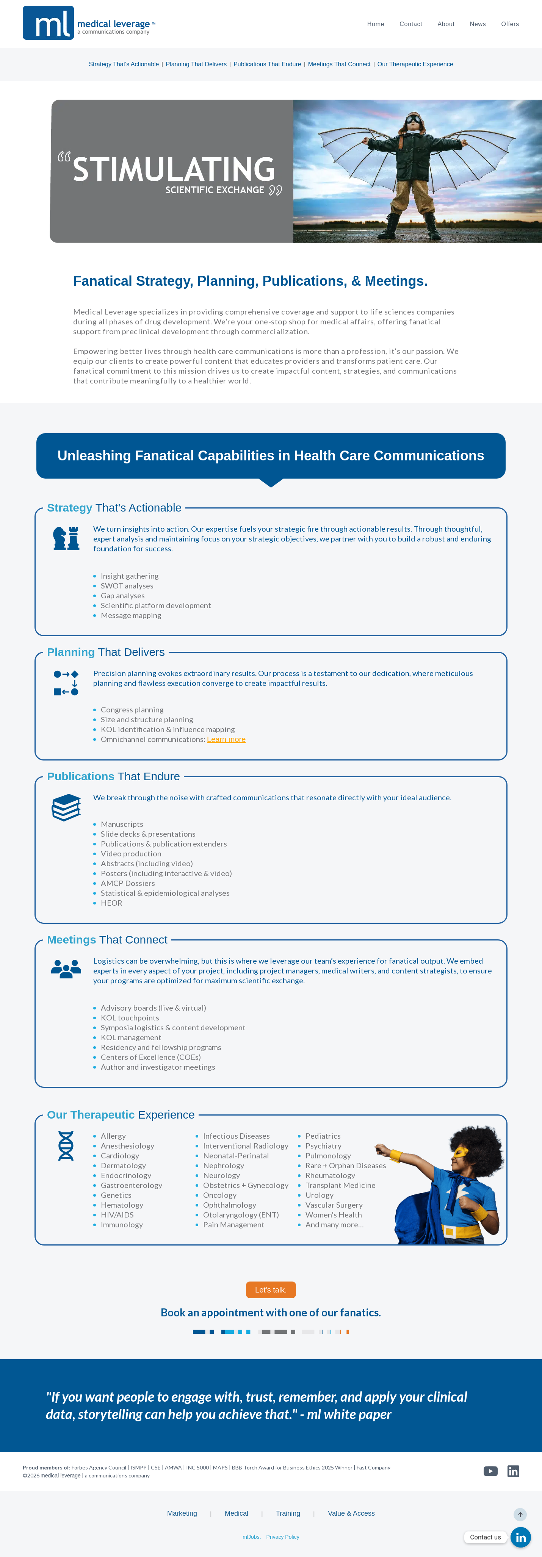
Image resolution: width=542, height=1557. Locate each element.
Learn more (226, 739)
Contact (410, 24)
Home (375, 24)
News (478, 24)
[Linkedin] (521, 1537)
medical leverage (61, 1475)
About (445, 24)
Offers (510, 24)
